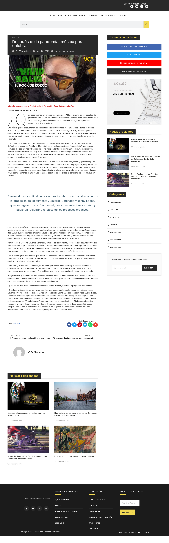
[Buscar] (146, 31)
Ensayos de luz (108, 22)
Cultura (123, 22)
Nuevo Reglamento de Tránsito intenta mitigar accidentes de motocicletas (27, 464)
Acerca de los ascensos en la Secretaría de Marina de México (144, 147)
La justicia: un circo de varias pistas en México (74, 463)
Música (16, 330)
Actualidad (63, 22)
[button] (69, 332)
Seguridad (93, 22)
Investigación (79, 22)
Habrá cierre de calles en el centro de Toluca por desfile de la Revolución (145, 166)
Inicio (52, 22)
